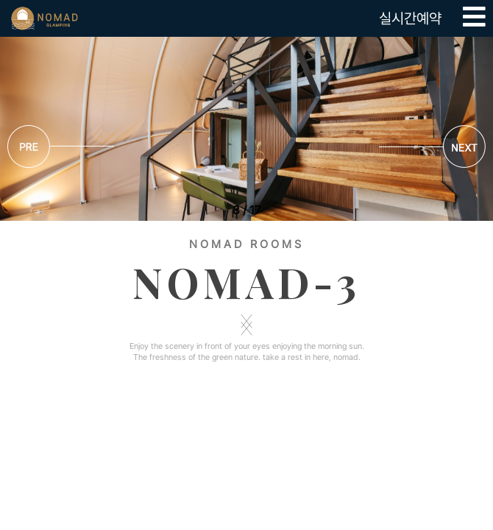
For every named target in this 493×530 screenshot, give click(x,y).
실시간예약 (410, 18)
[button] (432, 148)
